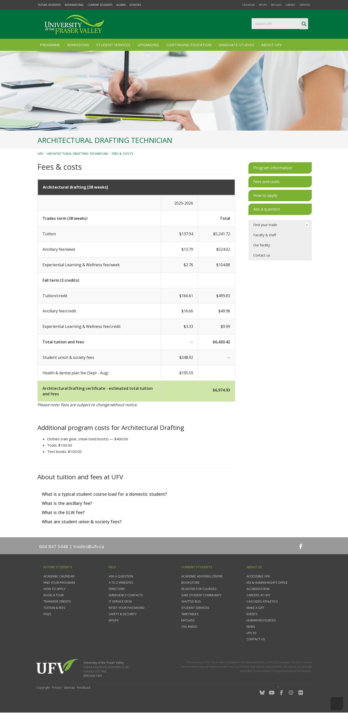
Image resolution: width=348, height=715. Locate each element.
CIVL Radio (189, 626)
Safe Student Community (201, 595)
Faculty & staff (264, 235)
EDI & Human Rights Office (267, 582)
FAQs (47, 614)
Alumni (121, 5)
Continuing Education (188, 44)
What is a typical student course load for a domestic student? (104, 494)
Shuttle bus (191, 601)
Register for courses (199, 589)
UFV (40, 154)
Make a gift (255, 607)
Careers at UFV (258, 595)
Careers (304, 5)
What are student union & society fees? (81, 521)
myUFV (263, 5)
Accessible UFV (258, 576)
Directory (117, 589)
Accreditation (257, 589)
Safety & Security (123, 614)
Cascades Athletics (262, 601)
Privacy (57, 688)
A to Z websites (121, 582)
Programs (50, 44)
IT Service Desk (120, 601)
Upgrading (148, 44)
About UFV (271, 44)
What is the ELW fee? (63, 512)
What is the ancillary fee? (66, 503)
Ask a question (121, 576)
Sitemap (69, 688)
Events (252, 614)
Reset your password (127, 607)
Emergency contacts (126, 595)
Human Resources (261, 620)
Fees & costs (122, 154)
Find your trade (265, 224)
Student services (195, 607)
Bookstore (190, 582)
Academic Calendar (59, 576)
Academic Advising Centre (202, 576)
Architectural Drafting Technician (77, 154)
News (250, 626)
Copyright (43, 688)
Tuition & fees (54, 607)
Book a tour (54, 595)
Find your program (59, 582)
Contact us (261, 255)
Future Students (49, 5)
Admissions (78, 44)
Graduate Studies (236, 44)
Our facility (261, 245)
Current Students (99, 5)
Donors (135, 5)
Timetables (190, 614)
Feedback (83, 688)
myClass (276, 5)
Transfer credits (57, 601)
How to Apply (54, 589)
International (74, 5)
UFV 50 (251, 633)
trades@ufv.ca (88, 546)
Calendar (248, 5)
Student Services (113, 44)
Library (290, 5)
